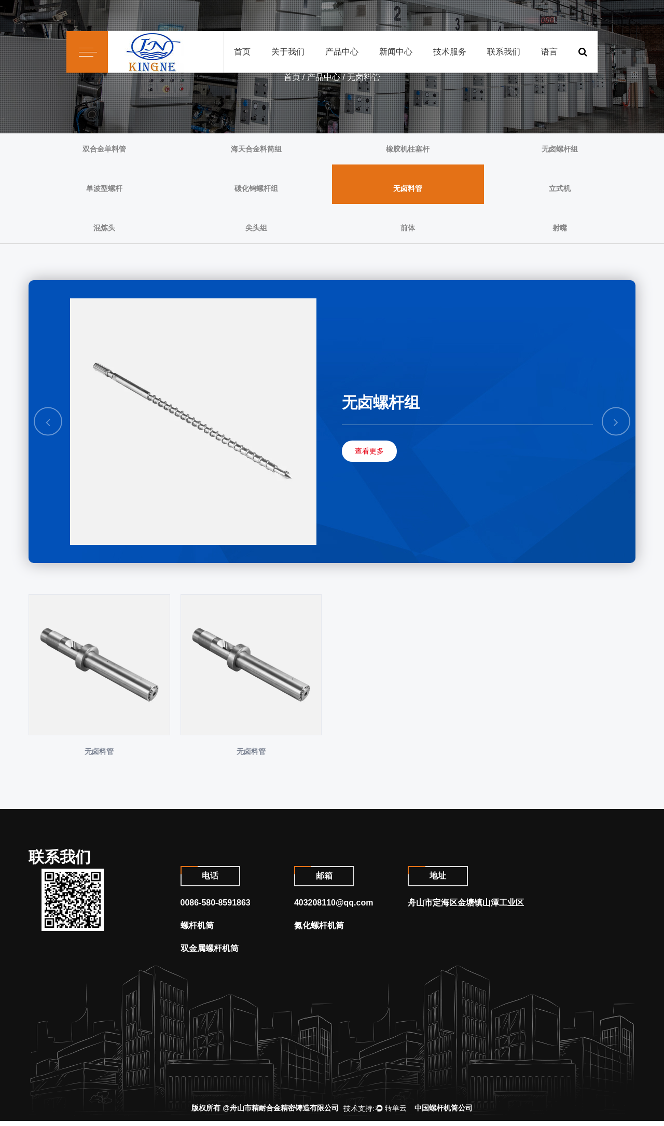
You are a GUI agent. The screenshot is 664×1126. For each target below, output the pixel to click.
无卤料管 (407, 188)
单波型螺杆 (104, 188)
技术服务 (449, 51)
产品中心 (341, 51)
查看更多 (369, 451)
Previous (48, 421)
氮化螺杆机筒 (319, 930)
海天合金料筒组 (256, 149)
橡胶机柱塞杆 (408, 149)
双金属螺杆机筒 (210, 953)
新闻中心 (395, 51)
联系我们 (503, 51)
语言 (549, 51)
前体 (407, 228)
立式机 (560, 188)
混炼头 (104, 228)
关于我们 (288, 51)
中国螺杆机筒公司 (443, 1113)
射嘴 (559, 228)
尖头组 (256, 228)
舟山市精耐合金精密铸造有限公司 (284, 1113)
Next (616, 421)
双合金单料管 (104, 149)
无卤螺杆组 (560, 149)
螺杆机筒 (197, 930)
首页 (242, 51)
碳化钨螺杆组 (256, 188)
